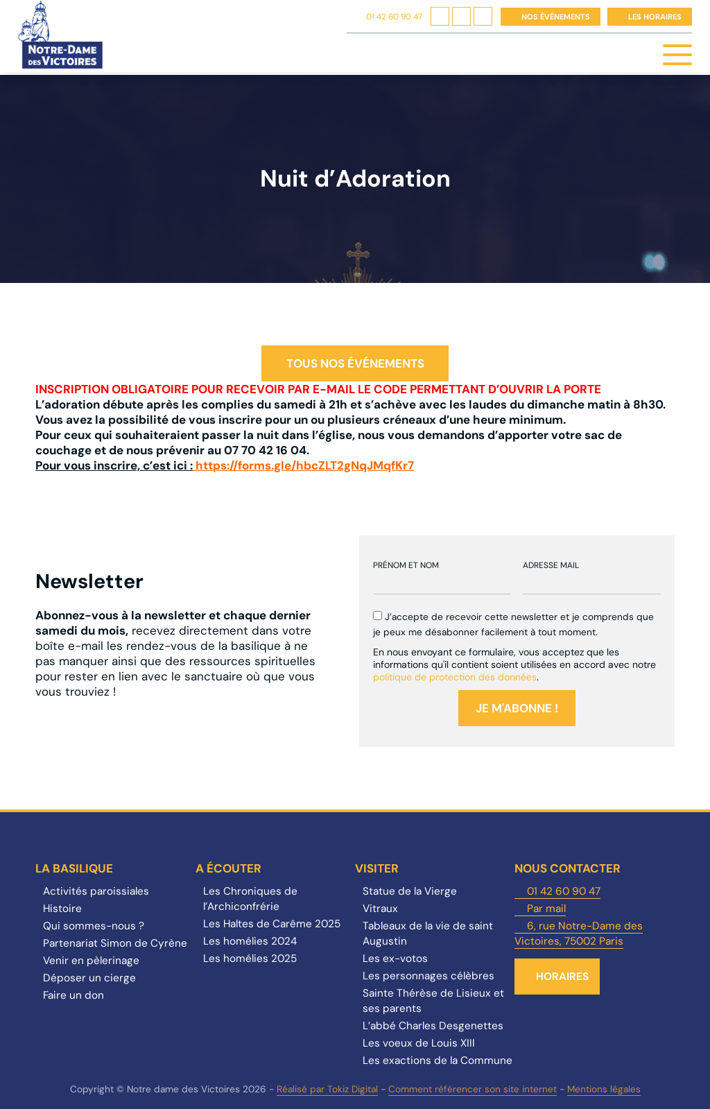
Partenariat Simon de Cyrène (115, 943)
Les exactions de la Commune (437, 1060)
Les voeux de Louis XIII (419, 1043)
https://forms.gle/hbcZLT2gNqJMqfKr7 (305, 465)
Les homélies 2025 (250, 958)
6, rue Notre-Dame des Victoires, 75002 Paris (578, 933)
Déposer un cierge (89, 978)
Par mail (546, 908)
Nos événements (555, 17)
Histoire (62, 908)
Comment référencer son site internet (472, 1089)
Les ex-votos (395, 958)
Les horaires (655, 17)
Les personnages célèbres (428, 976)
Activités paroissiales (96, 891)
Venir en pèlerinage (91, 961)
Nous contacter (567, 868)
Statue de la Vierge (410, 891)
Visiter (377, 868)
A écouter (228, 868)
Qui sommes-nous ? (93, 926)
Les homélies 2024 (250, 941)
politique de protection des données (455, 677)
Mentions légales (604, 1089)
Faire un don (73, 995)
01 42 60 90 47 (394, 16)
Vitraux (380, 908)
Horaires (562, 976)
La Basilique (74, 868)
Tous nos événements (355, 363)
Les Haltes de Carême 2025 (271, 924)
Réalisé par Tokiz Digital (327, 1089)
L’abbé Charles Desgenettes (433, 1026)
